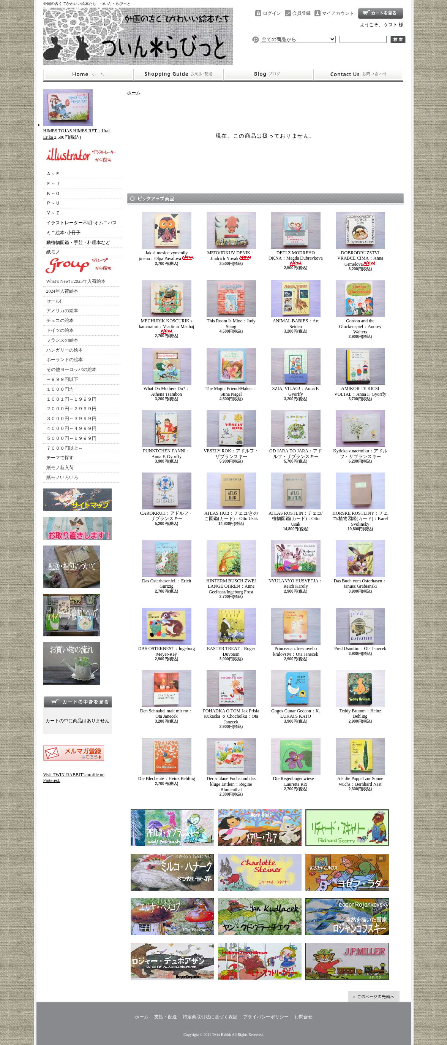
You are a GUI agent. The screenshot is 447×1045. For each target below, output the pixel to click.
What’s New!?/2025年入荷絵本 (76, 281)
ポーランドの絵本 (64, 359)
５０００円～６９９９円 (71, 438)
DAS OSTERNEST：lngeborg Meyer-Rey (166, 632)
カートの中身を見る (77, 701)
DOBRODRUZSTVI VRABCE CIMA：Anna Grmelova (360, 239)
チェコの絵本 (60, 320)
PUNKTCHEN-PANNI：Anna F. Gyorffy (166, 434)
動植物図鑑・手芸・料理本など (78, 242)
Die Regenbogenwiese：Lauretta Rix (296, 762)
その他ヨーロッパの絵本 (71, 369)
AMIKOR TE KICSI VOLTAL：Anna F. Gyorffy (360, 372)
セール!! (54, 301)
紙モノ (53, 252)
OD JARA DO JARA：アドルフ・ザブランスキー (295, 434)
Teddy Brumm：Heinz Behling (360, 694)
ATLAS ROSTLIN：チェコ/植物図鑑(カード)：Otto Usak (295, 500)
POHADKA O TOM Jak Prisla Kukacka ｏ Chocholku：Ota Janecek (231, 697)
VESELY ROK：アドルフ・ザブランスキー (231, 434)
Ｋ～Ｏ (53, 193)
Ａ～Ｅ (53, 173)
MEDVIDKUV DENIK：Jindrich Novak (231, 236)
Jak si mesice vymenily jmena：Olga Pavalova (166, 236)
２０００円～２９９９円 (71, 408)
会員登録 (301, 13)
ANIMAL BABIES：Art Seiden (296, 304)
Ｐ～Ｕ (53, 203)
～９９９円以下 (62, 379)
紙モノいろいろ (62, 477)
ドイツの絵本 (60, 330)
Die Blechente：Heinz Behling (166, 759)
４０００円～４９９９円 (71, 428)
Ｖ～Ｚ (53, 213)
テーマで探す (60, 457)
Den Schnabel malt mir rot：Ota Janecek (166, 694)
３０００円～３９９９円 (71, 418)
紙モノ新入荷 (60, 467)
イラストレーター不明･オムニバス (81, 222)
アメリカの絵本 (62, 310)
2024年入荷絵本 (62, 291)
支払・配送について (178, 74)
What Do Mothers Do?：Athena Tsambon (166, 372)
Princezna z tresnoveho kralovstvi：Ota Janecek (296, 632)
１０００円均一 (62, 389)
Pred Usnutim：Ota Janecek (360, 629)
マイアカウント (338, 13)
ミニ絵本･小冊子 (63, 232)
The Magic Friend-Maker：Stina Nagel (231, 372)
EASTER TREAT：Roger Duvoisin (231, 632)
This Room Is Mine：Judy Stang (231, 304)
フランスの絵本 (62, 340)
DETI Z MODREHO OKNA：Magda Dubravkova (295, 239)
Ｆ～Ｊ (53, 183)
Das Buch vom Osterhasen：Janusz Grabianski (360, 564)
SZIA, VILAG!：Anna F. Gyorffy (296, 372)
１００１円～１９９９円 (71, 399)
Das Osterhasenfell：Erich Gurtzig (166, 564)
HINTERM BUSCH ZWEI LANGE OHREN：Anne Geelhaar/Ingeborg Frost (231, 567)
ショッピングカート (380, 13)
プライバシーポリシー (266, 1017)
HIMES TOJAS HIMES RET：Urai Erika (76, 131)
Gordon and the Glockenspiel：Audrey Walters (360, 307)
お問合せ (358, 74)
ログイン (272, 13)
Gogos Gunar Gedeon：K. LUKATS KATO (296, 694)
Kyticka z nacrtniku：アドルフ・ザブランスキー (360, 434)
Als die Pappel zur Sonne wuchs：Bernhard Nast (360, 762)
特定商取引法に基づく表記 (210, 1017)
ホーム (88, 74)
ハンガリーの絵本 (64, 350)
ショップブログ (268, 74)
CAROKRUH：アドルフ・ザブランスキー (166, 497)
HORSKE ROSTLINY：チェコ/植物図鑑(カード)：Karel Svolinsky (360, 500)
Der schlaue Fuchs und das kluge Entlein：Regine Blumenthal (231, 765)
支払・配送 (165, 1017)
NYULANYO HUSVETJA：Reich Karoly (296, 564)
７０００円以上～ (64, 448)
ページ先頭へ (374, 996)
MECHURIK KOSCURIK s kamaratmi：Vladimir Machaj (166, 307)
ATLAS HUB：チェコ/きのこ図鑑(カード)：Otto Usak (231, 497)
